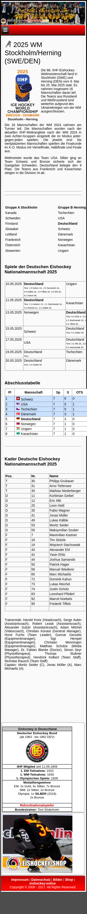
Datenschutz (40, 879)
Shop (69, 879)
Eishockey (66, 70)
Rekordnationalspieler (37, 805)
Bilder (57, 879)
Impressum (20, 879)
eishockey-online (42, 883)
